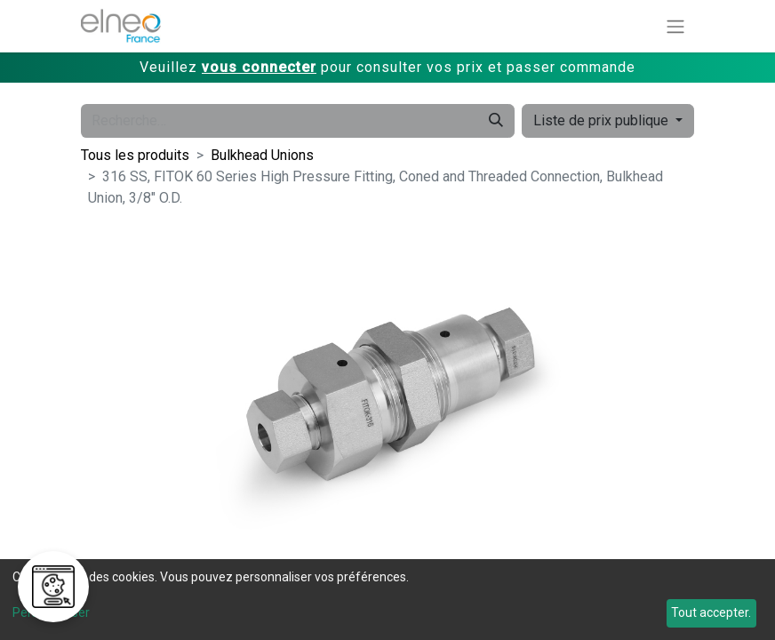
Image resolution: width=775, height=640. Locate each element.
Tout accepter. (711, 612)
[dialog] (387, 599)
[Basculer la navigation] (675, 26)
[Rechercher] (496, 121)
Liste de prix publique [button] (602, 120)
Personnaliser (51, 612)
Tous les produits (135, 155)
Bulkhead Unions (262, 155)
